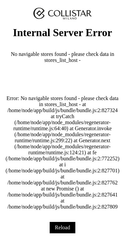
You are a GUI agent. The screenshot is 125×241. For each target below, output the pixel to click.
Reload (62, 227)
